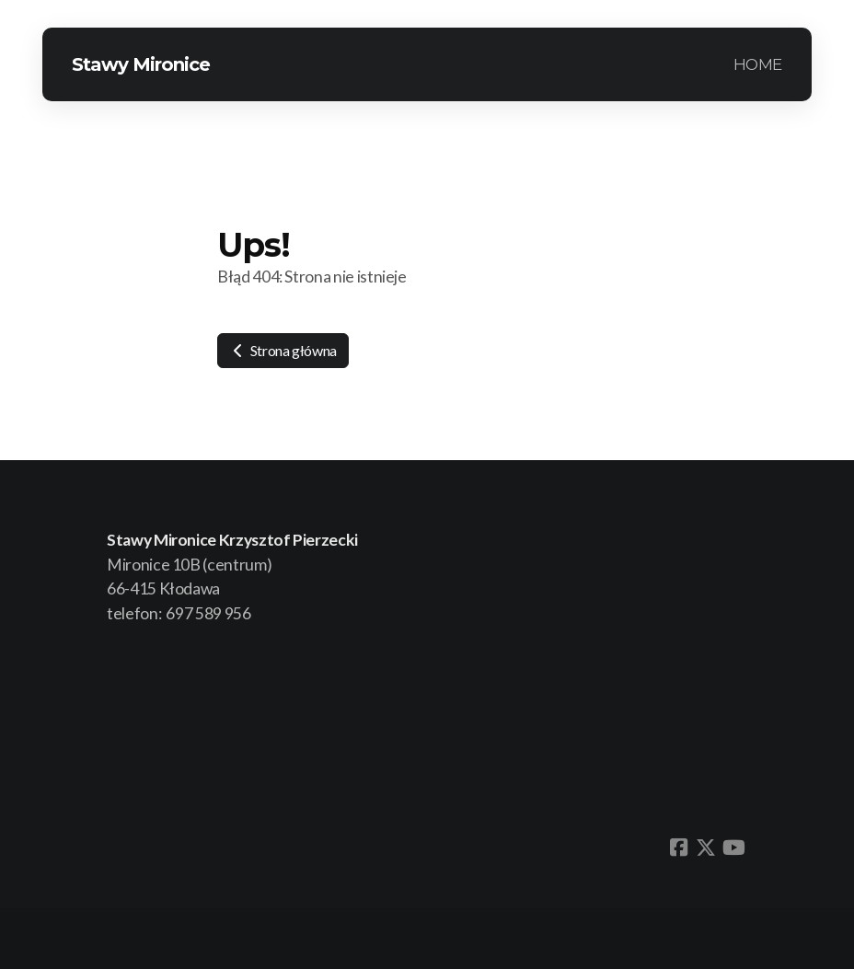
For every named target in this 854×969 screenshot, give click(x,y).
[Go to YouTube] (733, 847)
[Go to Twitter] (706, 847)
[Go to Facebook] (678, 847)
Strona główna (283, 350)
